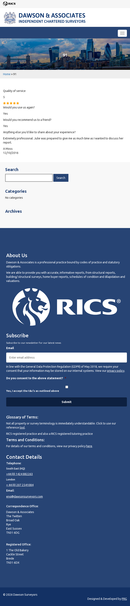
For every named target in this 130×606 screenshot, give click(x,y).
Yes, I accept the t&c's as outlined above (32, 391)
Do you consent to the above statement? (36, 378)
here (89, 446)
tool (22, 427)
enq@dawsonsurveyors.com (24, 496)
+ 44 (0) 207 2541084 (19, 485)
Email (10, 348)
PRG (124, 598)
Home (7, 74)
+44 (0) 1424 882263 (19, 474)
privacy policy (115, 370)
